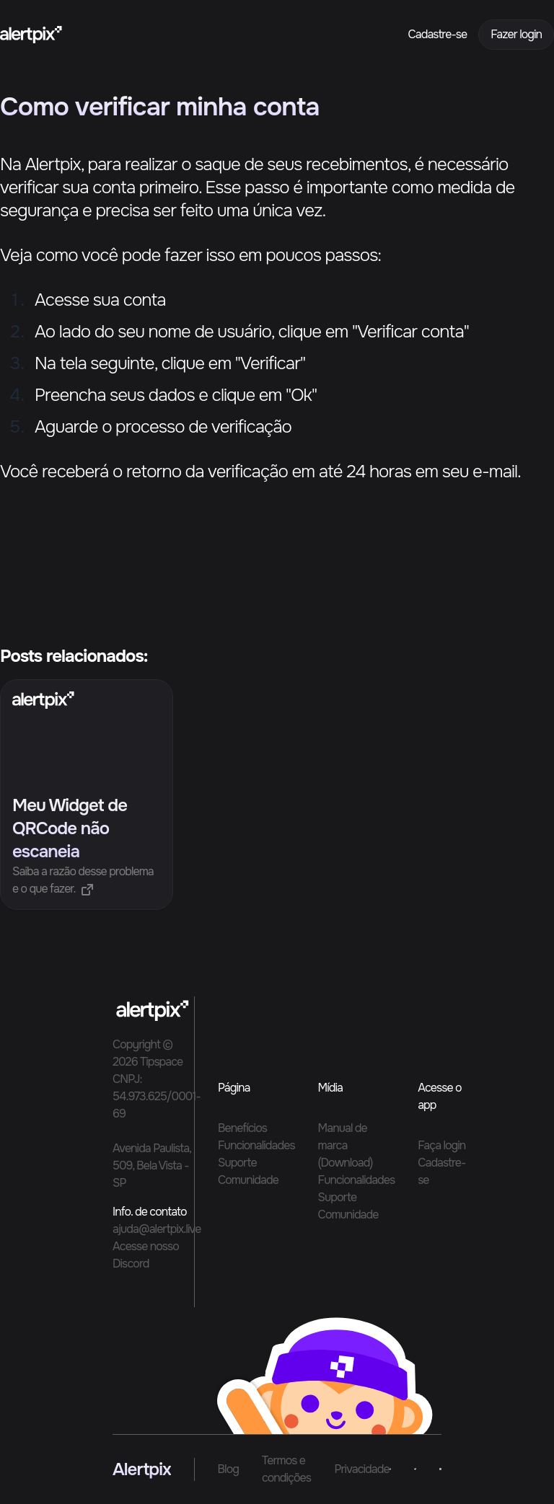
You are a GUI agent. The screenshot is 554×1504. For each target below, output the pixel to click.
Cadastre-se (437, 34)
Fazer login (516, 34)
